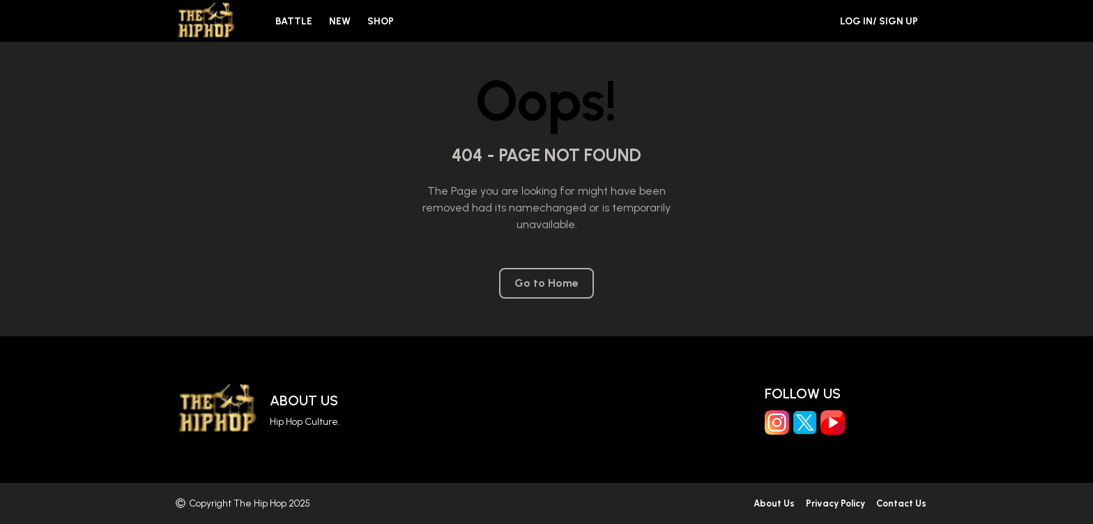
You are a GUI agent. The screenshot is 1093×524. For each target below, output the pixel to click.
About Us (304, 400)
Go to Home (546, 283)
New (340, 21)
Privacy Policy (835, 503)
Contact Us (901, 503)
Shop (380, 21)
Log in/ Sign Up (879, 21)
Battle (293, 21)
